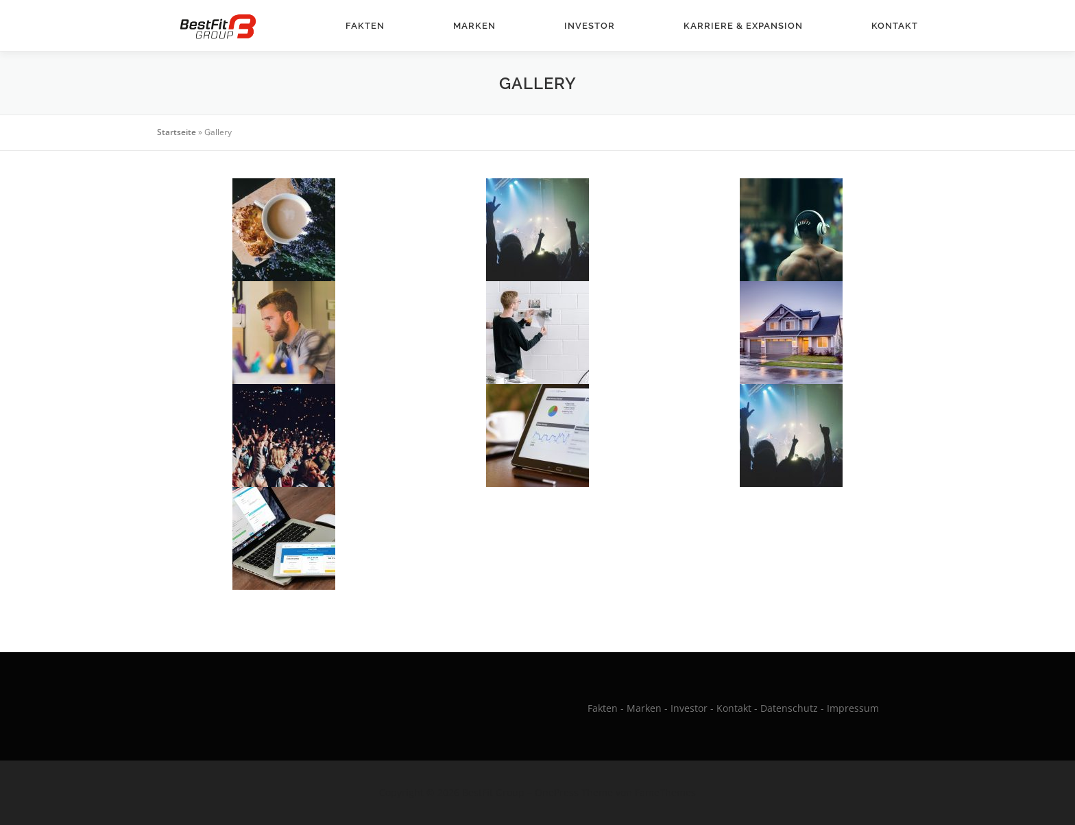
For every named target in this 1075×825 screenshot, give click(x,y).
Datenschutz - (793, 708)
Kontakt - (737, 708)
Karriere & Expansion (743, 26)
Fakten (365, 26)
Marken (474, 26)
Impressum (853, 708)
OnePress (557, 792)
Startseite (176, 132)
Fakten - (606, 708)
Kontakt (894, 26)
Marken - (647, 708)
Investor (589, 26)
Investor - (692, 708)
